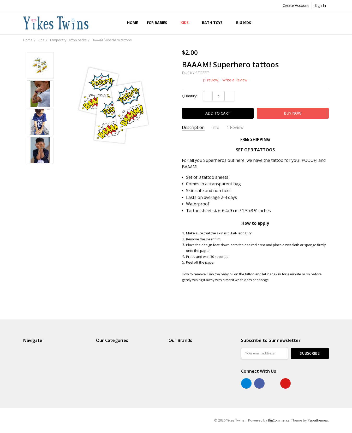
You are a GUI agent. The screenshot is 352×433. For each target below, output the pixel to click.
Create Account (296, 5)
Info (215, 127)
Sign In (320, 5)
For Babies (159, 22)
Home (132, 22)
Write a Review (234, 80)
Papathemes (318, 420)
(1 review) (211, 80)
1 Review (234, 127)
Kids (187, 22)
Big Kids (246, 22)
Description (193, 127)
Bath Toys (214, 22)
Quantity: (189, 95)
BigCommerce (279, 420)
